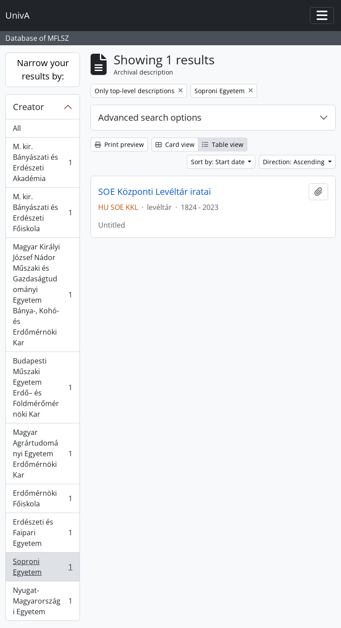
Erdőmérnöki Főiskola (42, 498)
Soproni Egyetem (42, 567)
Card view (174, 144)
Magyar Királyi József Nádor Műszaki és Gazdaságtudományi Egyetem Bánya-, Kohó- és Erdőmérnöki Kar (42, 295)
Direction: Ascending (294, 162)
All (17, 128)
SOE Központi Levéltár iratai (154, 191)
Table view (222, 144)
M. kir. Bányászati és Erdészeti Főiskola (42, 212)
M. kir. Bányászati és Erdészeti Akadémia (42, 162)
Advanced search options (150, 117)
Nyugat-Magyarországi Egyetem (42, 600)
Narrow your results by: (43, 69)
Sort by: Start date (218, 162)
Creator (28, 107)
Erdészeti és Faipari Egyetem (42, 532)
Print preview (119, 144)
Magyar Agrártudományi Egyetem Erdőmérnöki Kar (42, 453)
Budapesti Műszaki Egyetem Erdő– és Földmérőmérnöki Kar (42, 387)
